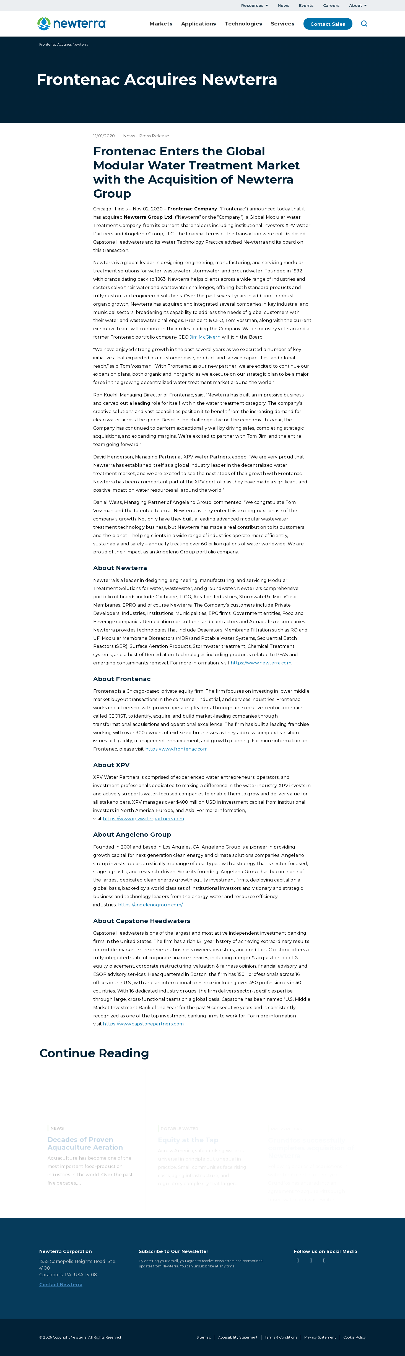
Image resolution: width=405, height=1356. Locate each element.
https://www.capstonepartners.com (143, 1024)
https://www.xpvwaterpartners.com (143, 818)
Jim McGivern (205, 337)
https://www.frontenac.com (176, 749)
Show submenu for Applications (213, 24)
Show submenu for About (365, 5)
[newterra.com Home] (72, 23)
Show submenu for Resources (266, 5)
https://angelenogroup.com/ (150, 905)
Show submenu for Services (293, 24)
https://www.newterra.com (261, 663)
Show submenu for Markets (168, 24)
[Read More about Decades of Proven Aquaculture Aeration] (92, 1140)
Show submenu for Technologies (259, 24)
